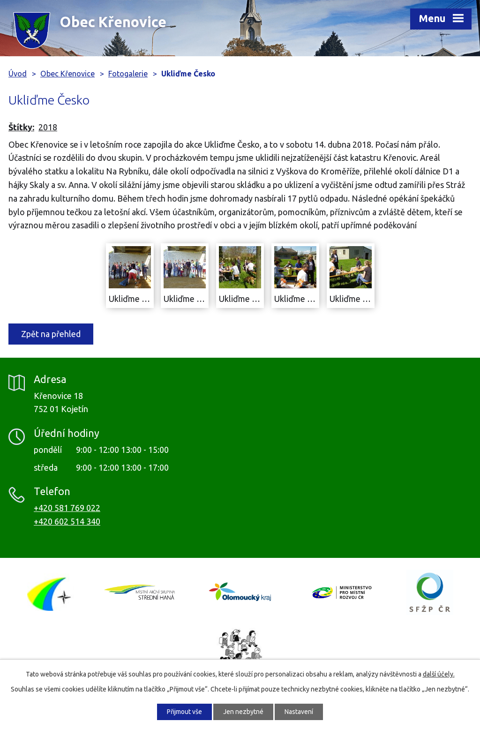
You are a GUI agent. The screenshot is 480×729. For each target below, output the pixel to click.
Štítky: (21, 127)
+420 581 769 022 (67, 507)
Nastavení (299, 711)
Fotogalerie (128, 73)
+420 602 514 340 (67, 521)
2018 (47, 127)
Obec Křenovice (67, 73)
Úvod (17, 73)
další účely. (439, 674)
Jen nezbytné (243, 711)
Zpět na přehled (51, 333)
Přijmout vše (184, 711)
